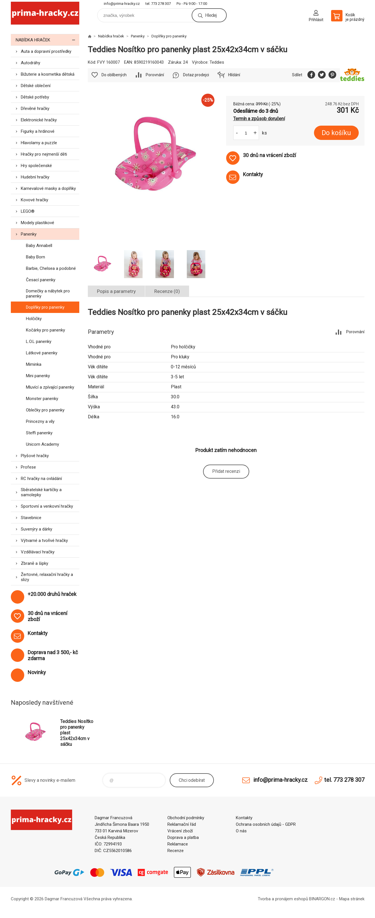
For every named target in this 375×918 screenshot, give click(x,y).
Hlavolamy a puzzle (39, 142)
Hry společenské (36, 165)
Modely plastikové (37, 222)
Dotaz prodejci (196, 75)
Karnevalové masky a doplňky (48, 188)
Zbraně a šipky (34, 563)
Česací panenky (40, 279)
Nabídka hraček (47, 39)
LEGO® (28, 211)
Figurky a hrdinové (37, 131)
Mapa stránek (351, 898)
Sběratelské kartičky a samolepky (41, 492)
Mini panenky (38, 375)
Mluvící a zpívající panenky (50, 387)
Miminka (33, 364)
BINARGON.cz (322, 898)
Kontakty (244, 817)
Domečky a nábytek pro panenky (48, 293)
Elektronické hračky (39, 119)
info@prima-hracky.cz (122, 3)
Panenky (29, 234)
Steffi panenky (39, 432)
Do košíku (336, 133)
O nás (241, 830)
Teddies (217, 62)
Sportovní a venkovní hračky (47, 506)
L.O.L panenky (38, 341)
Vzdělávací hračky (37, 552)
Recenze (175, 850)
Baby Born (35, 257)
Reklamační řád (181, 824)
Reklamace (177, 844)
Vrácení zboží (180, 830)
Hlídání (234, 75)
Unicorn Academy (42, 444)
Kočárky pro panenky (45, 330)
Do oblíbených (114, 75)
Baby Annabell (39, 245)
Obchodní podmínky (185, 817)
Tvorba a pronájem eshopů (283, 898)
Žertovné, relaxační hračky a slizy (47, 577)
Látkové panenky (41, 352)
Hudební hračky (35, 177)
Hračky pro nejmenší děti (44, 154)
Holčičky (34, 318)
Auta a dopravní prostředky (46, 51)
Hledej (210, 15)
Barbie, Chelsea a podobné (51, 268)
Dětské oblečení (35, 85)
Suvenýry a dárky (36, 529)
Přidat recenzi (226, 471)
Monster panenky (42, 398)
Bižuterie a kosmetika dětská (47, 74)
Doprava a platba (183, 837)
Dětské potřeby (35, 97)
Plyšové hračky (35, 455)
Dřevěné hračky (35, 108)
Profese (28, 467)
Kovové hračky (34, 199)
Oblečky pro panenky (45, 410)
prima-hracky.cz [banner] (45, 13)
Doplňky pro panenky (45, 307)
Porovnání (155, 75)
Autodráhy (30, 62)
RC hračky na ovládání (41, 478)
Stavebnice (31, 517)
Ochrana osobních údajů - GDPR (266, 824)
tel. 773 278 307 (158, 3)
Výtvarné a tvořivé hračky (44, 540)
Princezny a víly (40, 421)
